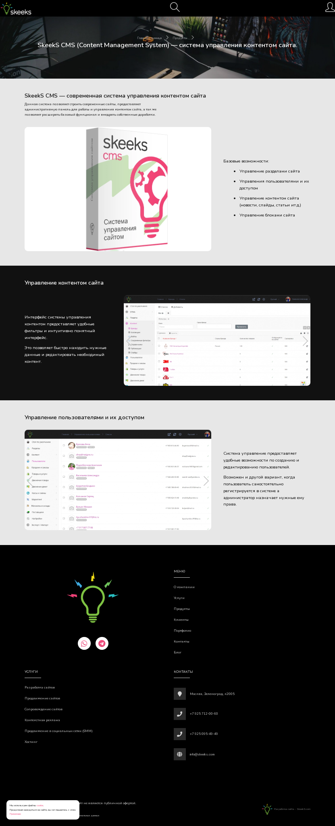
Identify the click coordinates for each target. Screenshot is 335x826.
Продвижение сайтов (42, 698)
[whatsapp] (84, 643)
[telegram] (102, 643)
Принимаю (15, 814)
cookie (40, 805)
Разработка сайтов (40, 687)
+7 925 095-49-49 (204, 734)
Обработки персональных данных (80, 815)
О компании (184, 587)
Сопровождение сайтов (43, 709)
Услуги (179, 598)
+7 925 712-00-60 (204, 714)
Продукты (182, 609)
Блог (177, 652)
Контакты (181, 641)
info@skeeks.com (202, 754)
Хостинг (31, 742)
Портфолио (182, 630)
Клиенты (181, 620)
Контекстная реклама (42, 720)
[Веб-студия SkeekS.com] (15, 8)
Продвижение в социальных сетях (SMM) (59, 731)
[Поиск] (175, 9)
